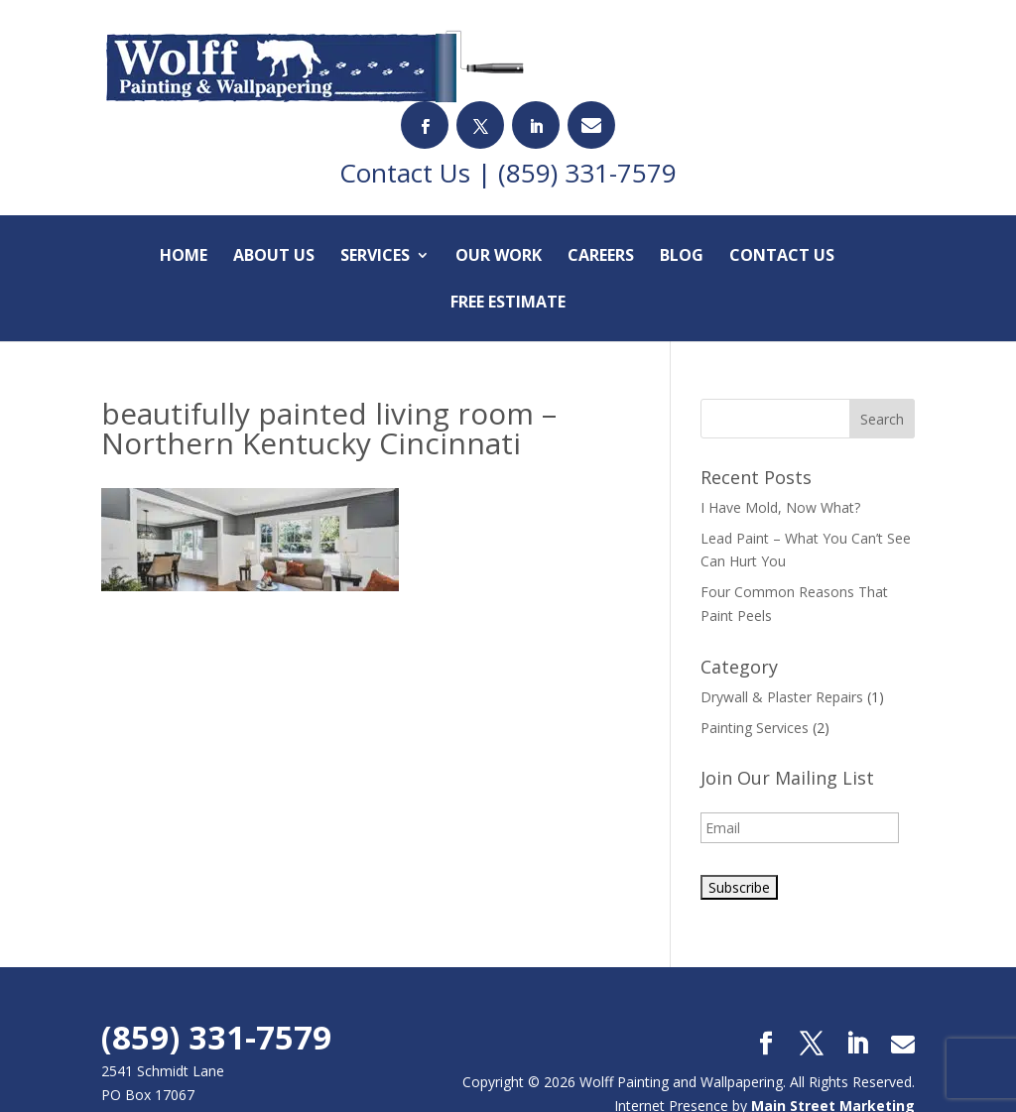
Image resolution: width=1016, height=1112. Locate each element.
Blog (681, 189)
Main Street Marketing (833, 1038)
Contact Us (781, 189)
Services (375, 189)
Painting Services (754, 659)
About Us (274, 189)
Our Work (498, 189)
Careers (601, 189)
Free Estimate (508, 236)
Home (183, 189)
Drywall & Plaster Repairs (781, 629)
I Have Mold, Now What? (780, 440)
